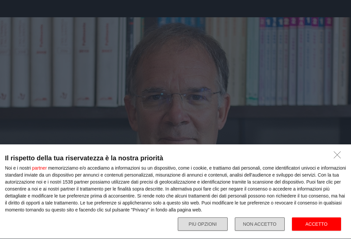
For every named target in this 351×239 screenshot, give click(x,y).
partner (39, 168)
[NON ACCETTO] (339, 156)
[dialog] (175, 192)
